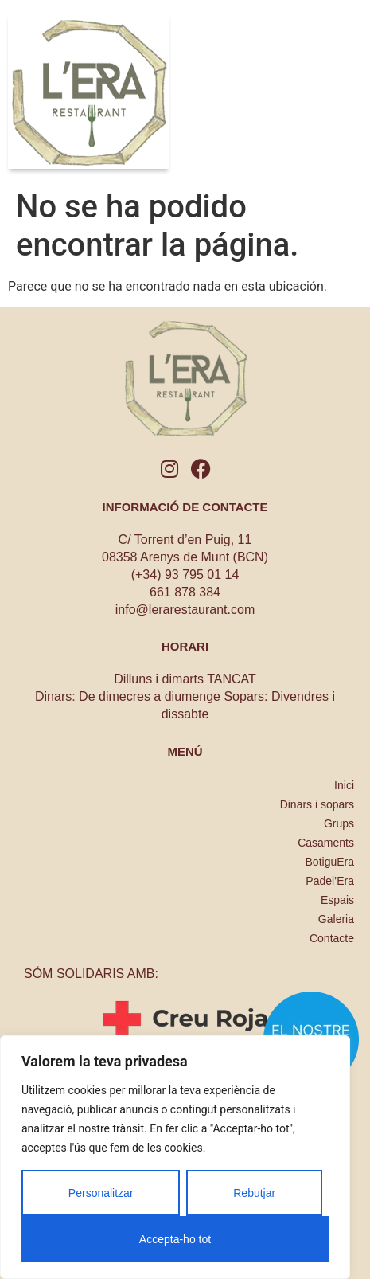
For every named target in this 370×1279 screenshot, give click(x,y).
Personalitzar (101, 1193)
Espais (337, 900)
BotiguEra (330, 861)
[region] (175, 1157)
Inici (344, 785)
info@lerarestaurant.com (185, 609)
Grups (339, 823)
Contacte (332, 938)
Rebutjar (254, 1193)
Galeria (336, 919)
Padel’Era (330, 880)
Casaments (326, 842)
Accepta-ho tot (175, 1239)
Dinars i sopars (317, 804)
